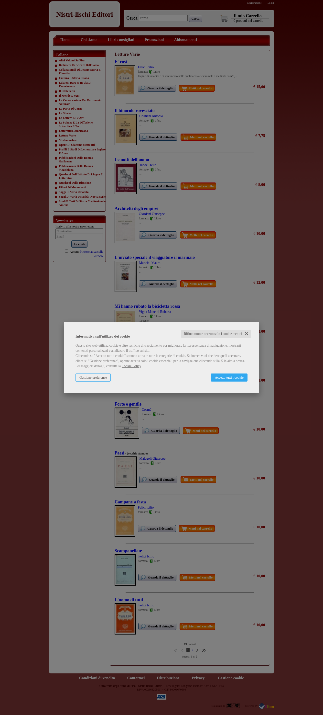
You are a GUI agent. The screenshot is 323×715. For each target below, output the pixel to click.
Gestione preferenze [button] (93, 377)
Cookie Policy (131, 366)
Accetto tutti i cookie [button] (229, 377)
